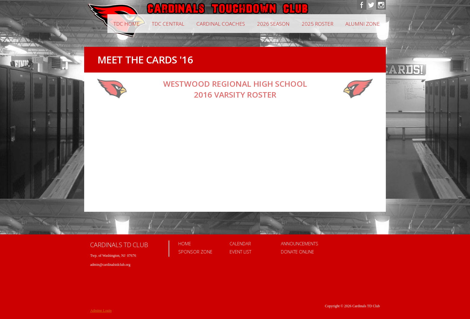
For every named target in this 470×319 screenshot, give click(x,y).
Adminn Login (101, 310)
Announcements (299, 243)
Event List (240, 252)
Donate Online (297, 252)
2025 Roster (317, 23)
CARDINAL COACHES (220, 23)
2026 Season (273, 23)
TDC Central (168, 23)
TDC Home (126, 23)
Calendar (240, 243)
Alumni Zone (362, 23)
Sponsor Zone (195, 252)
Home (184, 243)
